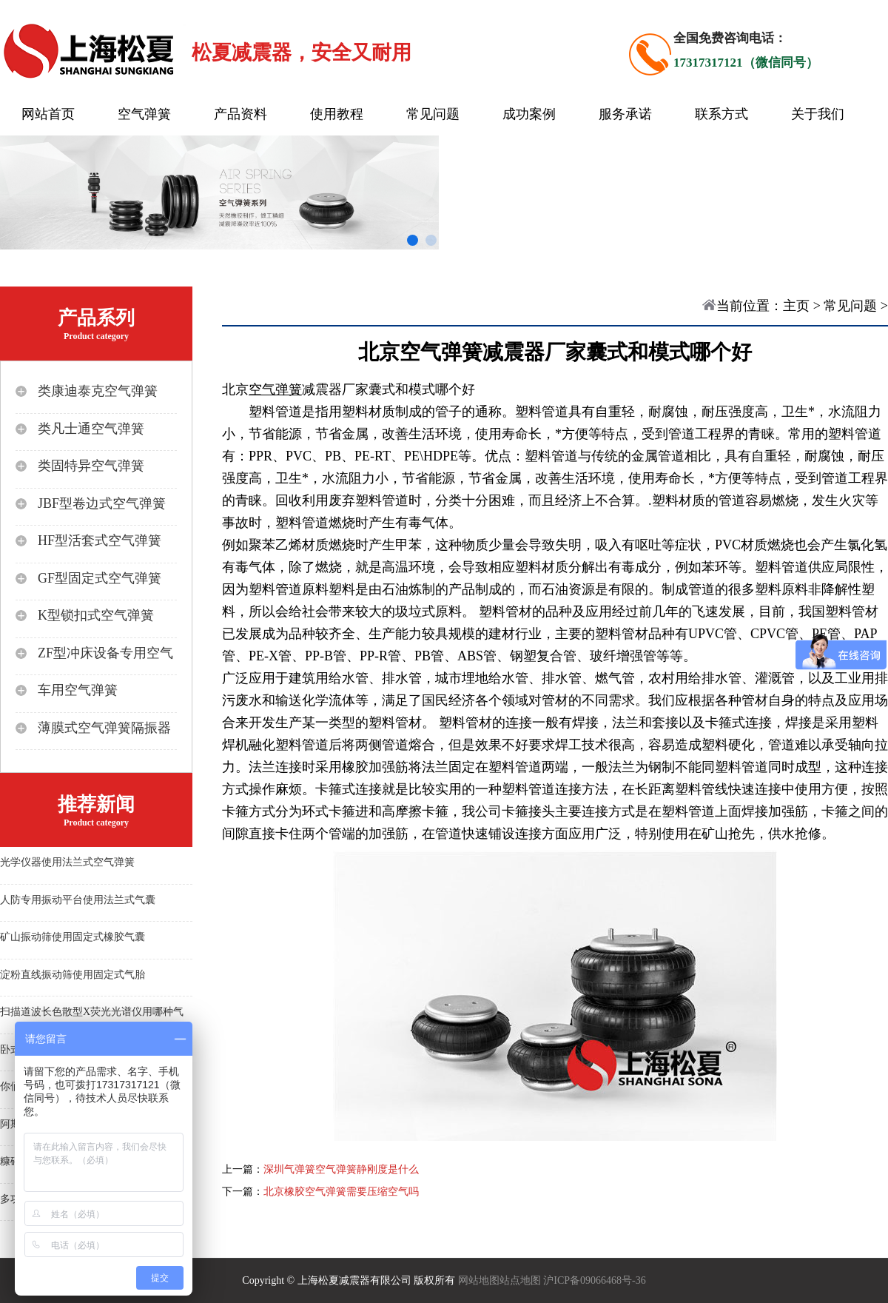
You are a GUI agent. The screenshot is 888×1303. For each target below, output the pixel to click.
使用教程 (336, 114)
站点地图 (520, 1280)
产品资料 (240, 114)
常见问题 (433, 114)
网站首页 (48, 114)
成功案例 (529, 114)
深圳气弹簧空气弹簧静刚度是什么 (341, 1169)
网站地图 (479, 1280)
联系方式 (721, 114)
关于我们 (817, 114)
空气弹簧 (144, 114)
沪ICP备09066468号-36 (594, 1280)
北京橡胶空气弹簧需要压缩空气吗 (341, 1191)
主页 (796, 305)
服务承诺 (625, 114)
